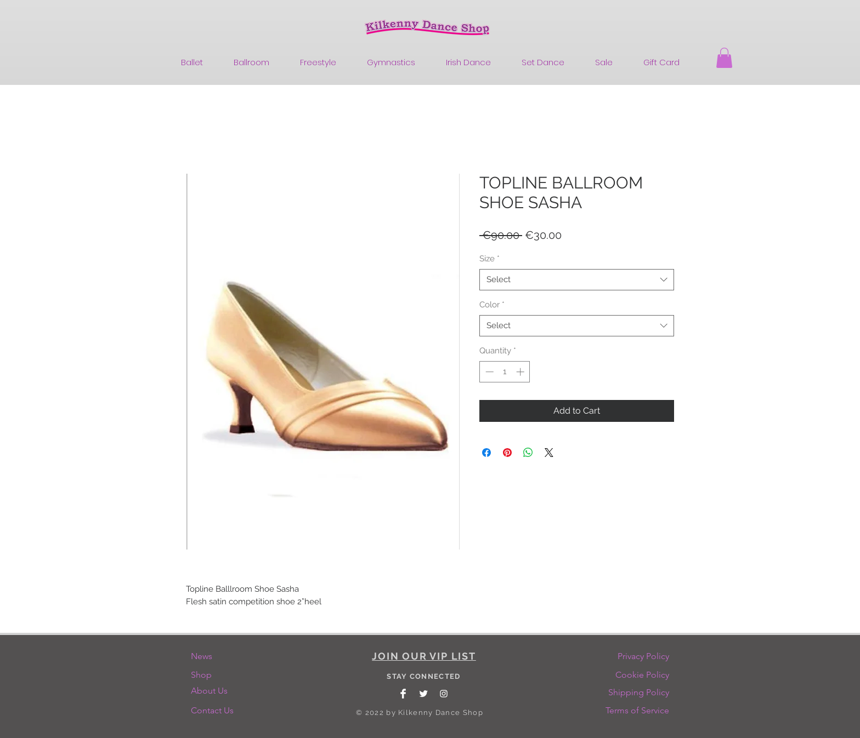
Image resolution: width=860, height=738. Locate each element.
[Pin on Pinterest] (507, 452)
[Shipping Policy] (638, 692)
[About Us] (213, 691)
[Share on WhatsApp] (528, 452)
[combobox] (576, 279)
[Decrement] (488, 372)
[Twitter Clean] (423, 694)
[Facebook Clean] (403, 694)
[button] (724, 58)
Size (489, 259)
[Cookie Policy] (642, 675)
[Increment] (521, 372)
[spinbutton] (505, 372)
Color (492, 305)
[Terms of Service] (637, 711)
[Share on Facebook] (486, 452)
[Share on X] (549, 452)
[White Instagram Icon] (444, 694)
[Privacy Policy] (643, 656)
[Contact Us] (214, 711)
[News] (214, 656)
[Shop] (214, 675)
